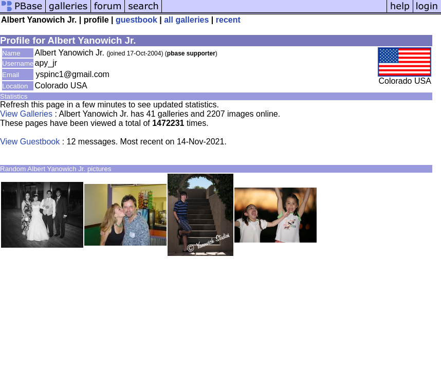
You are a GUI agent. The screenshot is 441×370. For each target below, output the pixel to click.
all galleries (186, 19)
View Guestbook (30, 141)
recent (228, 19)
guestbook (136, 19)
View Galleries (26, 113)
